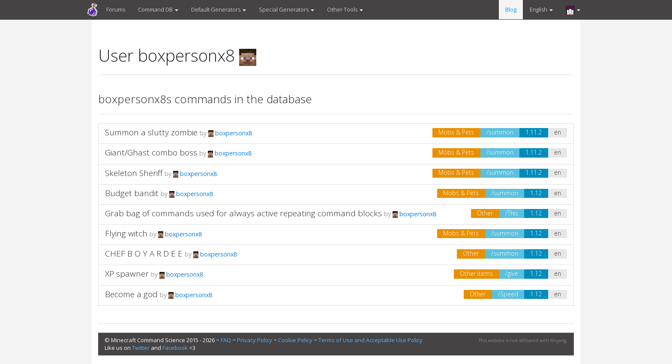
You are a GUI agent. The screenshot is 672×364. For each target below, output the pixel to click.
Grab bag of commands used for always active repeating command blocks (243, 213)
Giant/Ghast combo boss (151, 152)
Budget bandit (132, 193)
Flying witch (126, 233)
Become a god (131, 294)
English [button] (541, 9)
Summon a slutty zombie (151, 132)
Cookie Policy (295, 340)
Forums (115, 9)
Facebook (175, 348)
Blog (510, 9)
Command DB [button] (158, 9)
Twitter (141, 348)
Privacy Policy (254, 340)
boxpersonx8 (230, 133)
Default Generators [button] (218, 9)
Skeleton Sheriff (133, 173)
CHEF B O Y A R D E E (144, 253)
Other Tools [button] (345, 9)
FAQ (226, 340)
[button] (573, 10)
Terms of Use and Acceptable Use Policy (370, 340)
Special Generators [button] (286, 9)
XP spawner (127, 273)
